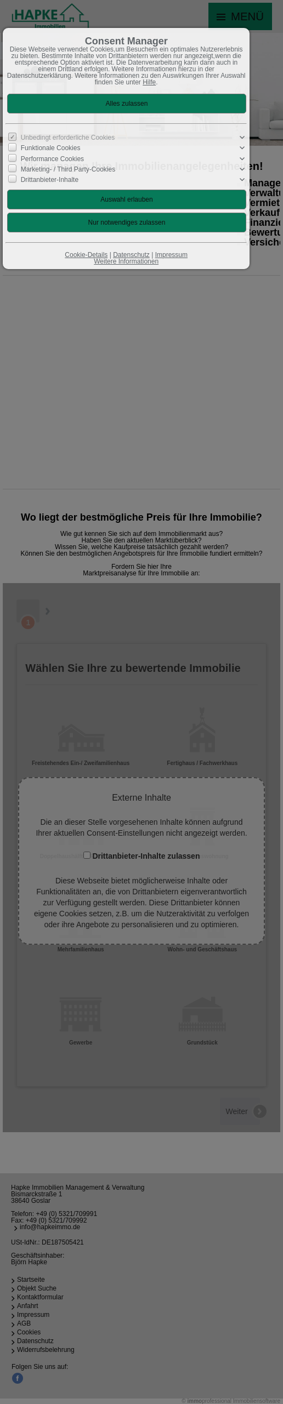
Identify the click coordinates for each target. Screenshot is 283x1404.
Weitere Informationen (126, 261)
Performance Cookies (52, 158)
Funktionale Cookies (51, 148)
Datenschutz (131, 255)
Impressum (171, 255)
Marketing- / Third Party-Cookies (68, 169)
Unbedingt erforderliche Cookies (68, 137)
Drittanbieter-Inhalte (49, 180)
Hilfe (149, 82)
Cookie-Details (86, 255)
